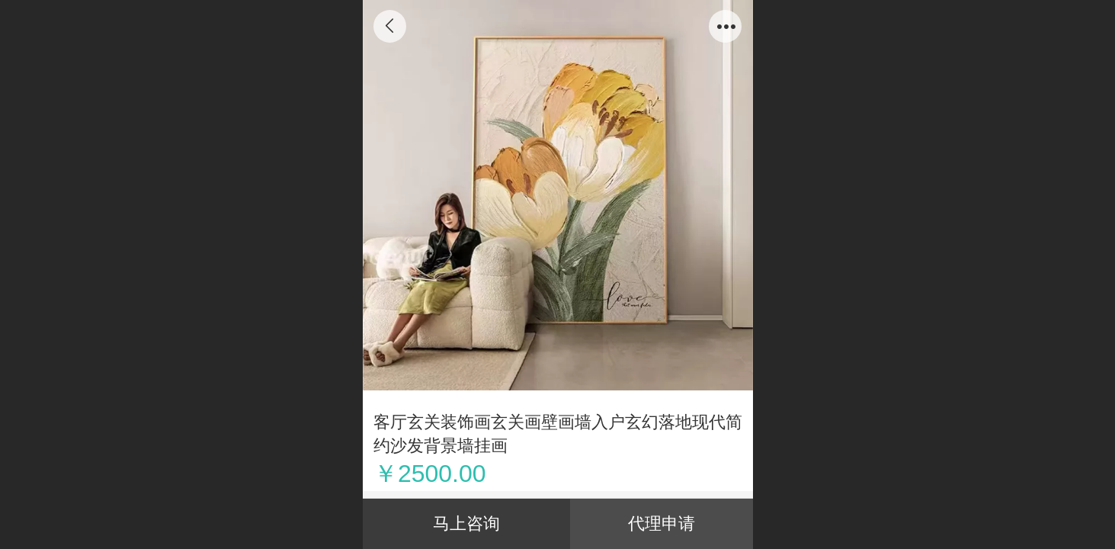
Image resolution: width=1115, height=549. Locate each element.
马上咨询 (466, 523)
